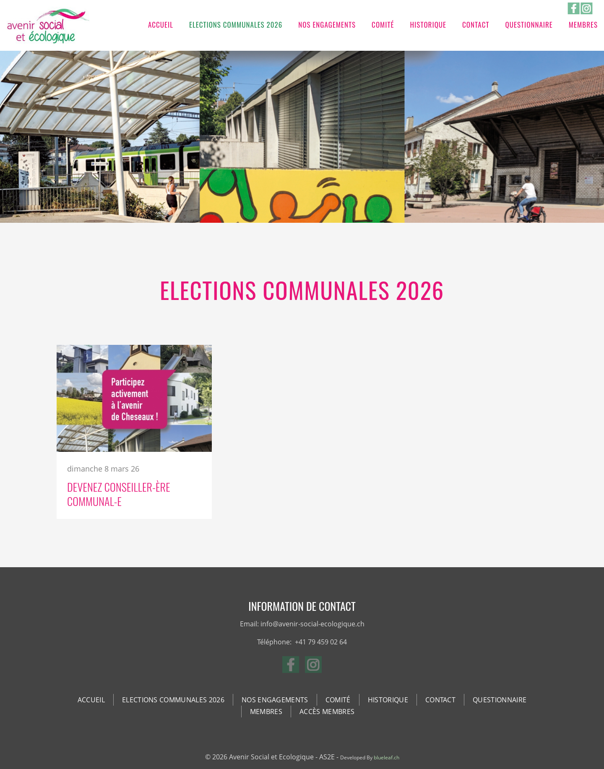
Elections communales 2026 (235, 24)
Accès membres (326, 711)
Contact (475, 24)
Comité (383, 24)
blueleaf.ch (386, 757)
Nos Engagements (327, 24)
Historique (428, 24)
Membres (583, 24)
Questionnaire (528, 24)
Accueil (160, 24)
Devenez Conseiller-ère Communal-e (118, 494)
